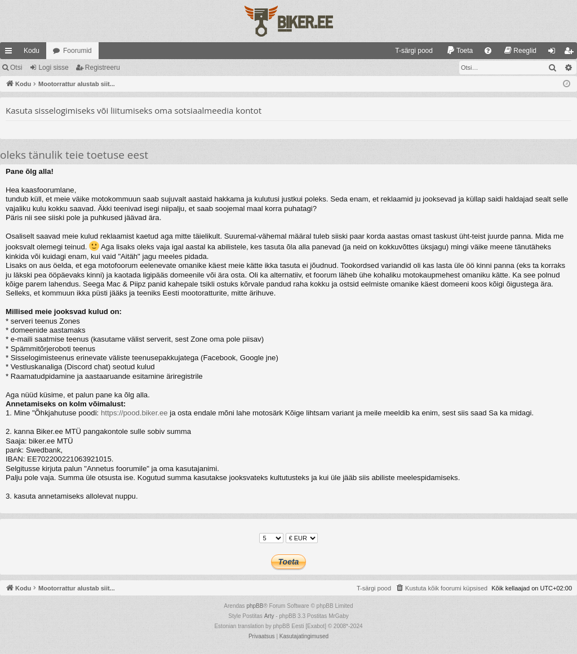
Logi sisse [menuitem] (554, 53)
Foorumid (77, 51)
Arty (269, 616)
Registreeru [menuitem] (571, 53)
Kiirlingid (11, 53)
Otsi (16, 67)
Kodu (31, 51)
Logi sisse (53, 67)
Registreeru (102, 67)
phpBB (254, 606)
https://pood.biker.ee (134, 413)
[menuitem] (409, 50)
